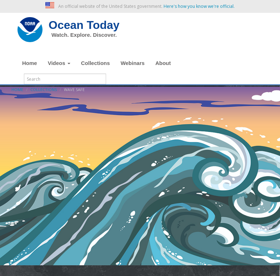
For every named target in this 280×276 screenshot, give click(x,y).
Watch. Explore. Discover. (84, 35)
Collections (95, 63)
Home (29, 63)
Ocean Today (84, 25)
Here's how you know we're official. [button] (199, 6)
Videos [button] (59, 63)
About (163, 63)
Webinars (133, 63)
